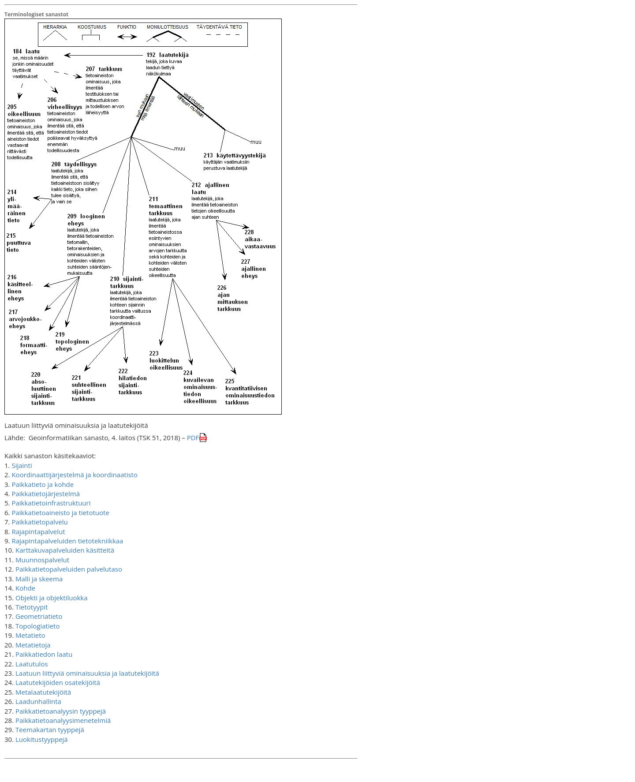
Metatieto (30, 635)
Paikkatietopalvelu (39, 521)
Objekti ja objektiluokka (51, 597)
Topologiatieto (37, 625)
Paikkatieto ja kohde (42, 484)
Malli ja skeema (39, 578)
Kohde (25, 588)
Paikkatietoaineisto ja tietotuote (60, 512)
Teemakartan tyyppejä (49, 729)
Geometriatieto (38, 616)
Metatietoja (33, 644)
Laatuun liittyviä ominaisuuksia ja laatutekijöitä (87, 673)
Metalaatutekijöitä (43, 692)
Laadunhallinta (38, 701)
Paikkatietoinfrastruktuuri (50, 502)
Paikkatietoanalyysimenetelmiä (63, 720)
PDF (193, 437)
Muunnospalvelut (42, 559)
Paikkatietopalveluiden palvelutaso (68, 569)
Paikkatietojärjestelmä (45, 493)
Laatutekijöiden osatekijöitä (57, 682)
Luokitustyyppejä (41, 739)
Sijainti (21, 465)
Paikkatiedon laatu (43, 654)
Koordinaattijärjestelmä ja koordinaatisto (74, 474)
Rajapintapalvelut (38, 531)
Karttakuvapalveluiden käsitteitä (64, 550)
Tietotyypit (31, 606)
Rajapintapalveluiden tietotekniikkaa (67, 540)
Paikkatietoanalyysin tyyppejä (60, 711)
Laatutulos (31, 663)
